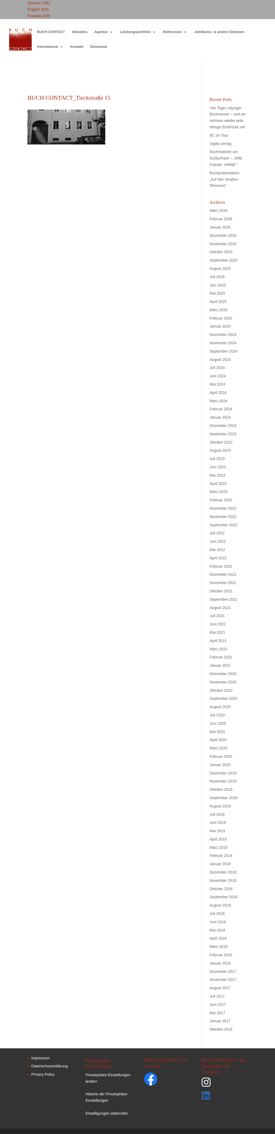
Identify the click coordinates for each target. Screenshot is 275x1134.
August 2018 (220, 905)
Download (98, 47)
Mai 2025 (217, 293)
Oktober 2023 (221, 442)
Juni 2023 (218, 467)
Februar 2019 (221, 855)
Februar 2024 (221, 409)
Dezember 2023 (223, 425)
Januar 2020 (220, 765)
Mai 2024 (217, 384)
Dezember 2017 (223, 971)
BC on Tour (219, 135)
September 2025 (224, 260)
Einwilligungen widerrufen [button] (106, 1113)
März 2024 (218, 401)
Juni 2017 (218, 1004)
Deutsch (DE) (38, 3)
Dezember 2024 (223, 334)
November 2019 (223, 781)
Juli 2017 (217, 996)
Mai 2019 (217, 831)
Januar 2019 (220, 864)
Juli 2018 (217, 913)
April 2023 (218, 483)
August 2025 (220, 268)
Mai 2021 (217, 632)
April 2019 (218, 839)
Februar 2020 (221, 756)
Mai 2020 (217, 732)
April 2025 (218, 301)
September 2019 (224, 798)
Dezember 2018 (223, 872)
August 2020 (220, 707)
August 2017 (220, 988)
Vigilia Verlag (220, 144)
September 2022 (224, 525)
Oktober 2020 (221, 690)
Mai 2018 (217, 930)
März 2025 (218, 310)
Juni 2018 (218, 922)
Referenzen (172, 32)
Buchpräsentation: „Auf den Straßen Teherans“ (225, 179)
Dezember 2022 (223, 508)
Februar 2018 (221, 955)
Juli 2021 (217, 616)
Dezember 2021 (223, 574)
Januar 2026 (220, 227)
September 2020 (224, 698)
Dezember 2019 (223, 773)
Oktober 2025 (221, 252)
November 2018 (223, 880)
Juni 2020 (218, 723)
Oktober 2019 (221, 789)
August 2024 (220, 359)
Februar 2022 (221, 566)
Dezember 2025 (223, 235)
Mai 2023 (217, 475)
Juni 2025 (218, 285)
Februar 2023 (221, 500)
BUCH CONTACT (51, 32)
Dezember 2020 (223, 674)
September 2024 (224, 351)
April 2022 (218, 558)
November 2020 (223, 682)
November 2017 (223, 979)
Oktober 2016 (221, 1029)
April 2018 (218, 938)
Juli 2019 (217, 814)
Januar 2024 (220, 417)
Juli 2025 (217, 277)
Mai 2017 (217, 1013)
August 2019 (220, 806)
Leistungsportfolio (135, 32)
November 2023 (223, 434)
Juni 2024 (218, 376)
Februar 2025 (221, 318)
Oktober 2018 (221, 889)
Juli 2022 (217, 533)
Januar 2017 (220, 1021)
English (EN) (38, 9)
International (47, 47)
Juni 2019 (218, 822)
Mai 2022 (217, 550)
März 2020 (218, 748)
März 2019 (218, 847)
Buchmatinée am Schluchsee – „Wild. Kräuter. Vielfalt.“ (226, 158)
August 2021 (220, 608)
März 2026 (218, 210)
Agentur (101, 32)
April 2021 (218, 641)
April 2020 (218, 740)
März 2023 (218, 492)
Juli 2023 (217, 459)
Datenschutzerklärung (49, 1066)
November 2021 (223, 583)
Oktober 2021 (221, 591)
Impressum (40, 1058)
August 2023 (220, 450)
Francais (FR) (38, 16)
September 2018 (224, 897)
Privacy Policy (43, 1074)
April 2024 (218, 392)
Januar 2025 (220, 326)
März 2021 (218, 649)
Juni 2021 (218, 624)
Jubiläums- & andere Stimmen (219, 32)
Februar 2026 (221, 219)
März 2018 (218, 946)
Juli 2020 (217, 715)
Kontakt (76, 47)
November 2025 (223, 244)
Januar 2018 (220, 963)
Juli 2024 (217, 367)
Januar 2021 (220, 665)
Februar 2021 (221, 657)
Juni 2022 (218, 541)
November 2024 (223, 343)
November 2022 (223, 517)
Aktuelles (80, 32)
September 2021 (224, 599)
